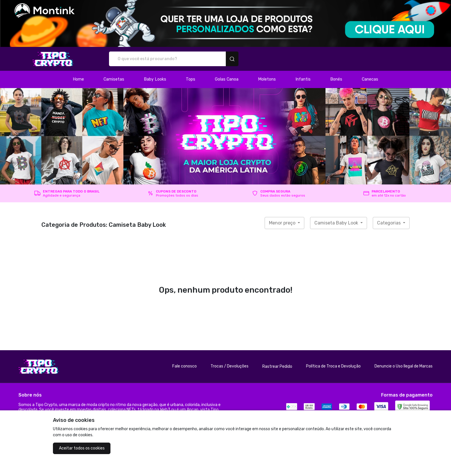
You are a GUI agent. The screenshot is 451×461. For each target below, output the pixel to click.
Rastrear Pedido (277, 366)
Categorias (389, 223)
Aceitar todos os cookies (82, 448)
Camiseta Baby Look (336, 223)
